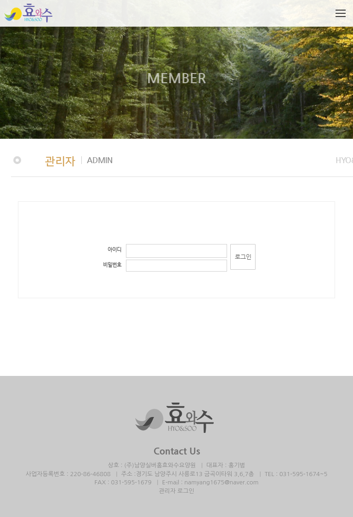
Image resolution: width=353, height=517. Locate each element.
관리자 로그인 (176, 491)
